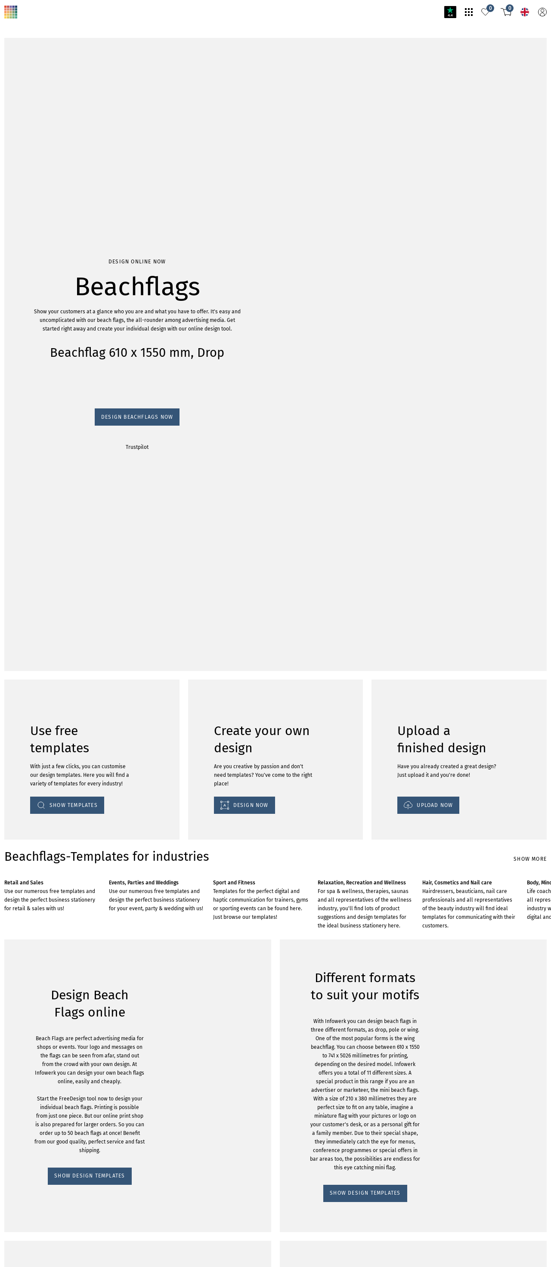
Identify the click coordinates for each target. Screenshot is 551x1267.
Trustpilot (13, 130)
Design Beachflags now (33, 122)
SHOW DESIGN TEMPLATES (41, 785)
